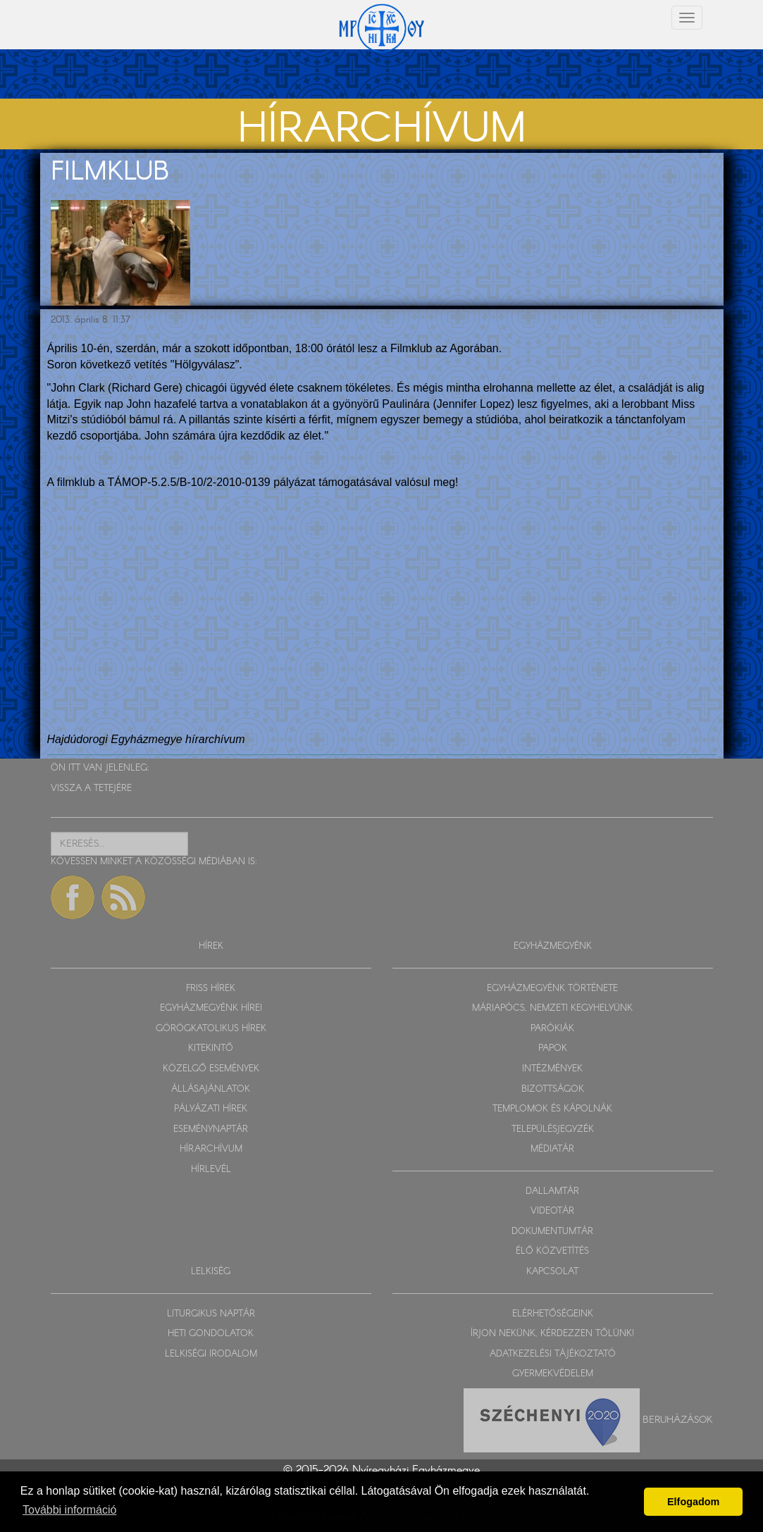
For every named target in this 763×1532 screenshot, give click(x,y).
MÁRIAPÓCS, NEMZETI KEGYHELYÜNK (552, 1008)
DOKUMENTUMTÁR (552, 1231)
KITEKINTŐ (210, 1048)
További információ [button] (69, 1510)
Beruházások (678, 1419)
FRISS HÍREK (210, 988)
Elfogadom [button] (693, 1501)
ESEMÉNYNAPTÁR (210, 1129)
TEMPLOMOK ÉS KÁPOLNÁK (552, 1109)
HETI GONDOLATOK (211, 1333)
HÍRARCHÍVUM (211, 1149)
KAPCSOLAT (552, 1271)
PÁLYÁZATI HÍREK (210, 1109)
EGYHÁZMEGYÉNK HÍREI (211, 1008)
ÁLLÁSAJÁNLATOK (210, 1089)
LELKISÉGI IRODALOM (211, 1354)
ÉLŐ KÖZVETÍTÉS (552, 1251)
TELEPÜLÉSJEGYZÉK (552, 1129)
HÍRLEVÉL (211, 1169)
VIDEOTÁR (552, 1211)
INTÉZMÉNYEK (552, 1069)
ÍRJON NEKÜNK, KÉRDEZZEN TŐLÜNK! (552, 1333)
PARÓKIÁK (552, 1028)
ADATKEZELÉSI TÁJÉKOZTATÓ (553, 1354)
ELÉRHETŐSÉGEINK (552, 1314)
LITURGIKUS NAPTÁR (211, 1314)
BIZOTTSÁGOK (552, 1089)
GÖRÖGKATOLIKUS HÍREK (211, 1028)
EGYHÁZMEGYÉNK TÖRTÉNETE (552, 988)
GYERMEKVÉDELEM (552, 1374)
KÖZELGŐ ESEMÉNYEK (211, 1069)
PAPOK (552, 1048)
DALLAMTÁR (552, 1191)
